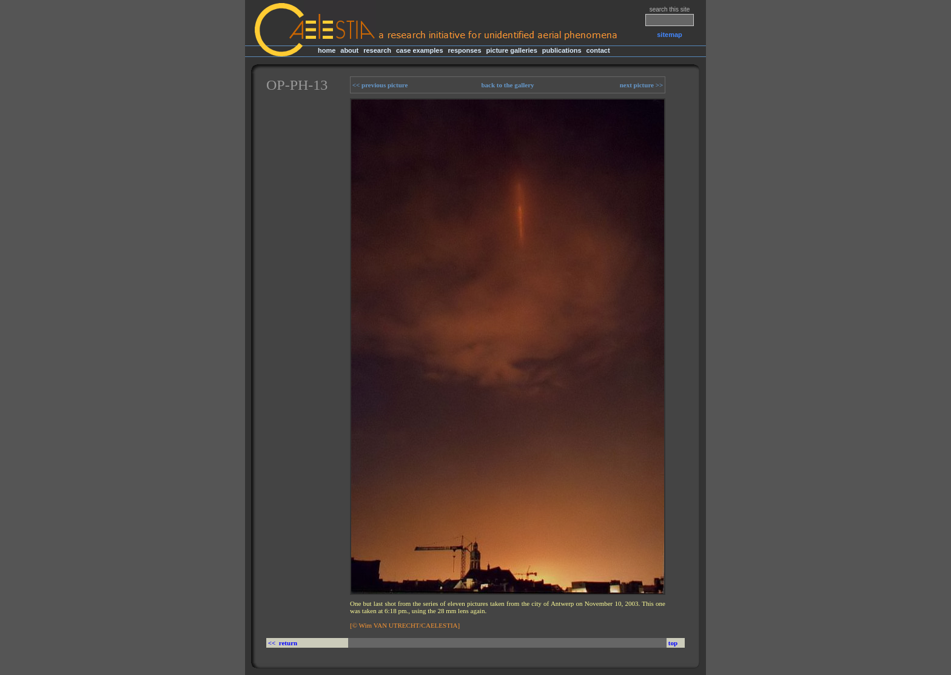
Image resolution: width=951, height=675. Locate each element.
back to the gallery (507, 85)
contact (598, 50)
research (377, 50)
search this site (670, 9)
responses (465, 50)
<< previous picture (379, 85)
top (673, 642)
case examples (419, 50)
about (349, 50)
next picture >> (642, 85)
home (326, 50)
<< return (283, 642)
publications (562, 50)
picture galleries (511, 50)
